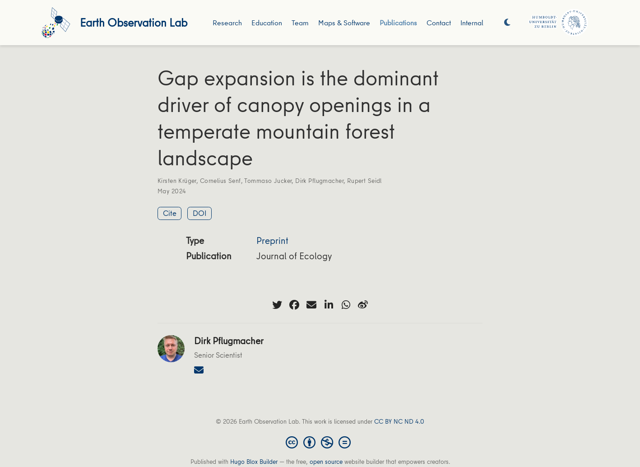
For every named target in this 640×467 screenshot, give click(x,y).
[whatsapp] (345, 305)
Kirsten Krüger (177, 180)
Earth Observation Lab (133, 22)
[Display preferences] (507, 23)
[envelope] (311, 305)
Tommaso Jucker (268, 180)
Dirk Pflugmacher (319, 180)
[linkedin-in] (328, 305)
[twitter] (277, 305)
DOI (200, 213)
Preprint (272, 240)
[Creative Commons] (320, 441)
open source (326, 461)
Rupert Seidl (364, 180)
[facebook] (294, 305)
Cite (169, 213)
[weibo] (363, 305)
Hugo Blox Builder (254, 461)
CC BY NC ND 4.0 (399, 421)
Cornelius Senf (220, 180)
